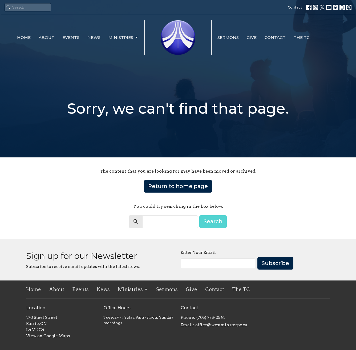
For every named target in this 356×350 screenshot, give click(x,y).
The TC (302, 37)
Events (70, 37)
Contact (295, 7)
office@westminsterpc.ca (221, 325)
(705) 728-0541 (210, 317)
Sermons (228, 37)
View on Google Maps (48, 335)
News (93, 37)
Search (213, 221)
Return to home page (178, 186)
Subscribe (275, 263)
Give (252, 37)
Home (24, 37)
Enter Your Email (198, 252)
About (46, 37)
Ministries (123, 37)
